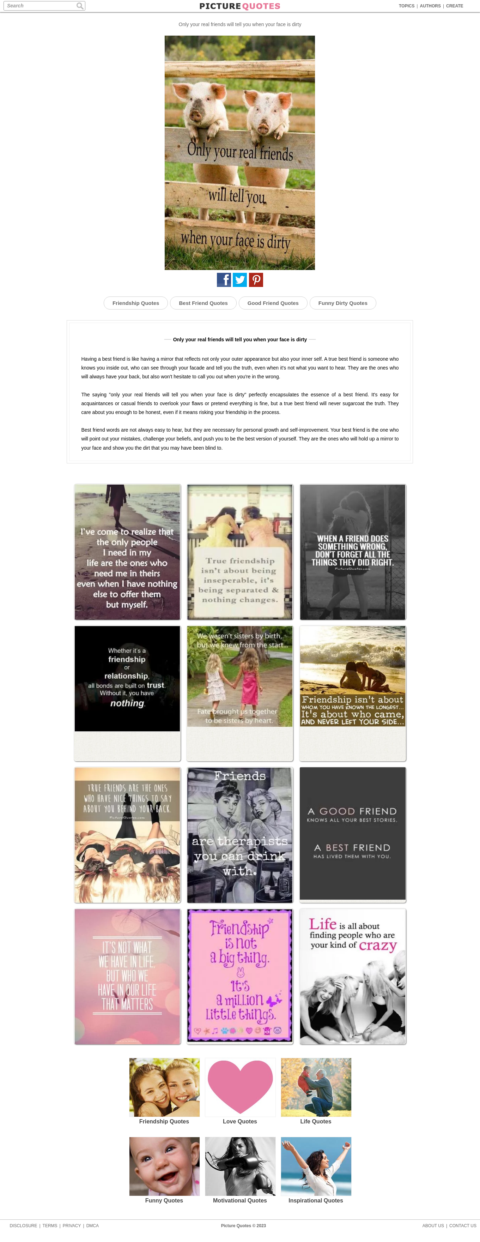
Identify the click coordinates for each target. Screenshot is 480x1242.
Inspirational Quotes (316, 1170)
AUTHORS (430, 6)
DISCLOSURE (23, 1225)
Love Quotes (240, 1091)
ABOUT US (433, 1225)
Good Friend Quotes (273, 303)
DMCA (92, 1225)
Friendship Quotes (136, 303)
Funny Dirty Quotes (342, 303)
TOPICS (406, 6)
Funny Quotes (164, 1170)
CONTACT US (462, 1225)
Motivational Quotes (240, 1170)
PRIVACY (72, 1225)
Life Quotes (316, 1091)
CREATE (454, 6)
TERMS (50, 1225)
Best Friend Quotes (203, 303)
